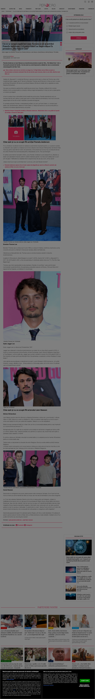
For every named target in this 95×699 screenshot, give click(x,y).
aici (14, 689)
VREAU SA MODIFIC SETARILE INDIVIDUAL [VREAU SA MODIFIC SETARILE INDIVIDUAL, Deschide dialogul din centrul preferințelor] (84, 685)
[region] (47, 684)
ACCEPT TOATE (85, 680)
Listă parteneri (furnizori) (48, 685)
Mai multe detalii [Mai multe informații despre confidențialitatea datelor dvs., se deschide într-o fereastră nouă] (10, 679)
